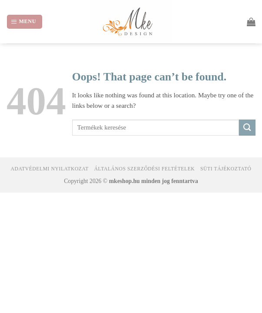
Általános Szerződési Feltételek (144, 169)
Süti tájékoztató (225, 169)
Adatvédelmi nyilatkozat (49, 169)
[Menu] (24, 21)
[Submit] (247, 128)
